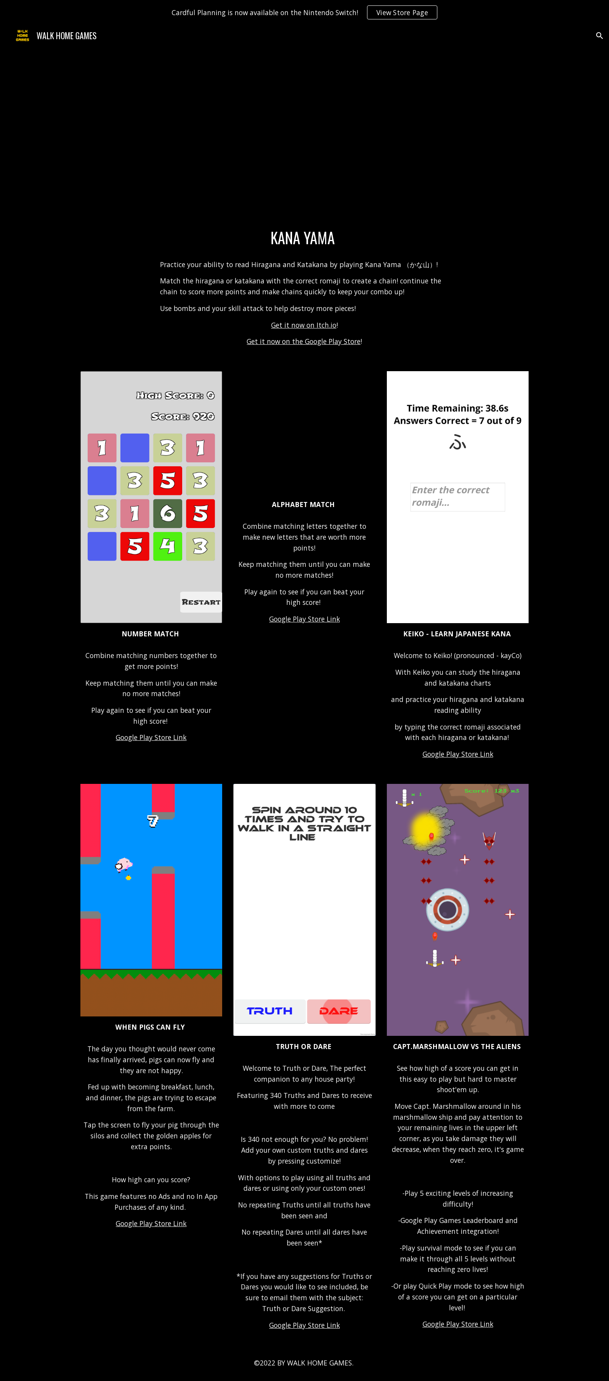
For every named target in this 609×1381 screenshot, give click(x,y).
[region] (304, 12)
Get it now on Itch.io (303, 325)
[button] (599, 35)
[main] (304, 238)
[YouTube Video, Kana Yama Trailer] (304, 139)
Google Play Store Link (151, 737)
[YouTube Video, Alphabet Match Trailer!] (304, 432)
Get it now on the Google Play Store (303, 341)
